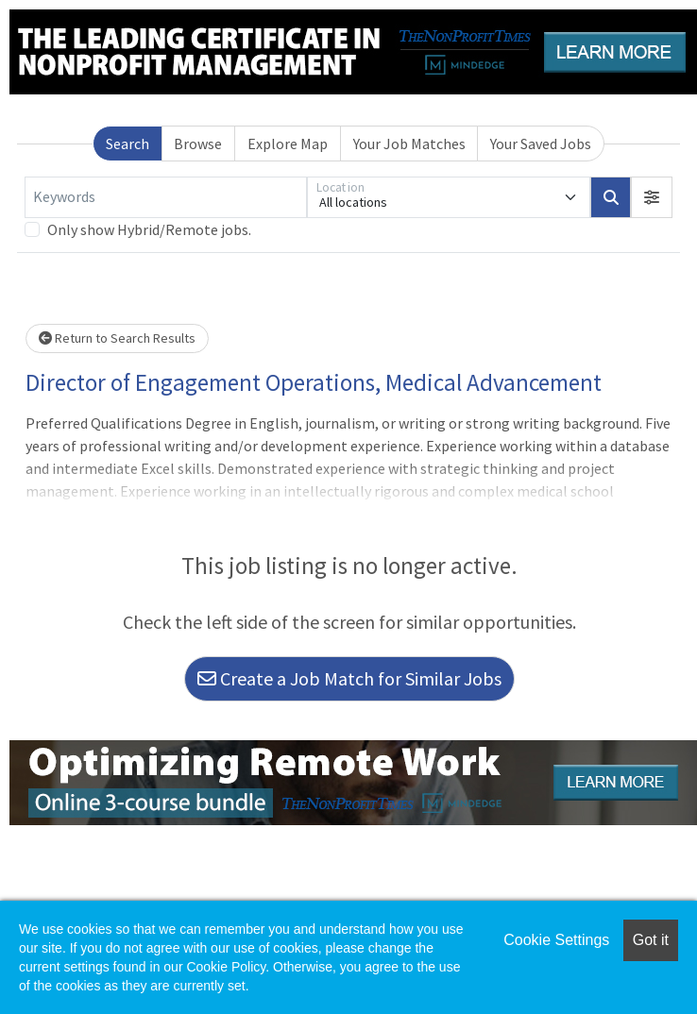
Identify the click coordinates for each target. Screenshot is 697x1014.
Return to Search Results (117, 338)
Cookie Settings (556, 940)
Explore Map (287, 143)
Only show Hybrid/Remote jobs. (149, 229)
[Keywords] (166, 197)
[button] (651, 197)
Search (127, 143)
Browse (198, 143)
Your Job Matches (409, 143)
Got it (651, 940)
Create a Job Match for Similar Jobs (349, 678)
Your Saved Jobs (540, 143)
